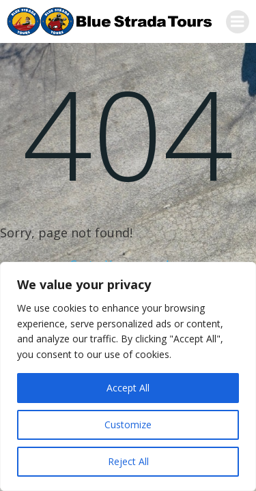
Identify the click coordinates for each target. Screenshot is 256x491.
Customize (128, 424)
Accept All (128, 387)
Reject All (128, 461)
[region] (128, 376)
